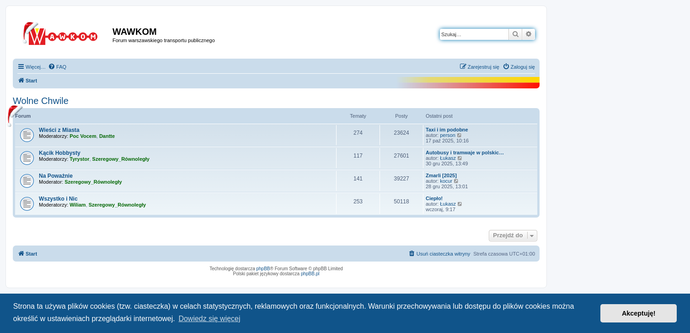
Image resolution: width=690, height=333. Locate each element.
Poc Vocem (83, 136)
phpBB (263, 268)
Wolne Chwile (41, 101)
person (447, 135)
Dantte (107, 136)
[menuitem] (57, 66)
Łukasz (448, 158)
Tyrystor (79, 159)
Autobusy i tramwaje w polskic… (465, 152)
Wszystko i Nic (58, 199)
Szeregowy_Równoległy (121, 159)
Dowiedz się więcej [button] (209, 318)
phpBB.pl (310, 273)
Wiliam (78, 204)
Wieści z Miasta (59, 130)
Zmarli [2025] (441, 175)
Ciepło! (434, 198)
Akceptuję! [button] (639, 313)
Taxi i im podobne (447, 129)
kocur (446, 181)
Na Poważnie (56, 176)
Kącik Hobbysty (59, 153)
